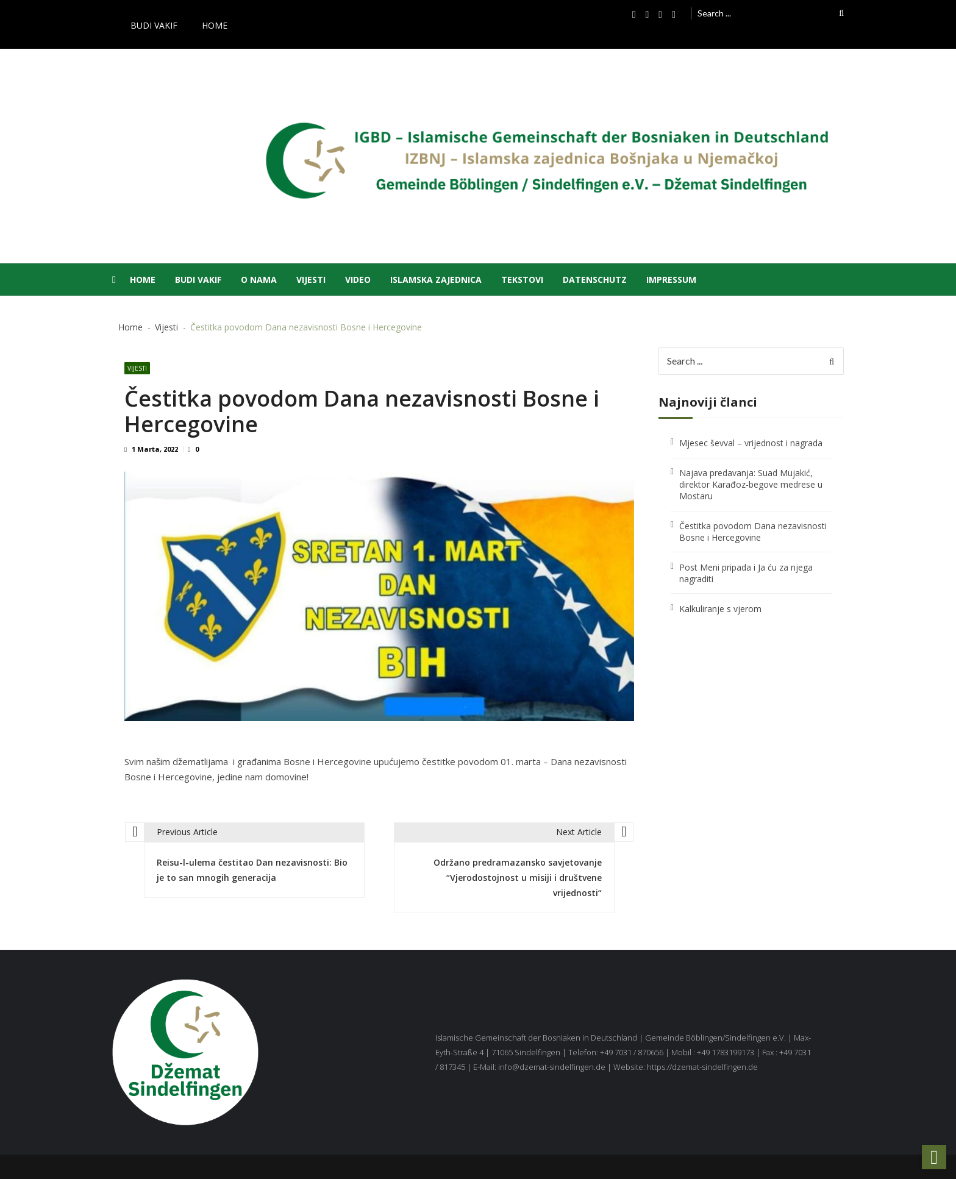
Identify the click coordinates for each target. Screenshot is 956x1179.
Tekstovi (522, 279)
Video (358, 279)
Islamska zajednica (436, 279)
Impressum (671, 279)
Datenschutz (595, 279)
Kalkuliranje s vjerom (720, 608)
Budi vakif (153, 25)
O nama (259, 279)
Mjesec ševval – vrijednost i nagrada (750, 443)
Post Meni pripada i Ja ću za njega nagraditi (746, 573)
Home (214, 25)
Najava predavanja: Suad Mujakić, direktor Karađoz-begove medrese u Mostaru (750, 484)
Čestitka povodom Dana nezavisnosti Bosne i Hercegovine (753, 531)
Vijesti (311, 279)
